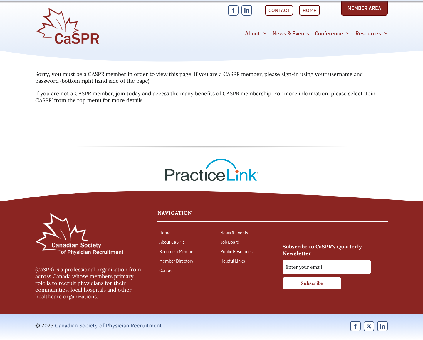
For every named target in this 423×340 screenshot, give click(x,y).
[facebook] (233, 10)
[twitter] (369, 326)
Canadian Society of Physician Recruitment (108, 325)
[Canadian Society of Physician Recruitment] (67, 9)
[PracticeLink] (211, 160)
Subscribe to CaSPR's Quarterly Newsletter (322, 250)
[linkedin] (246, 10)
